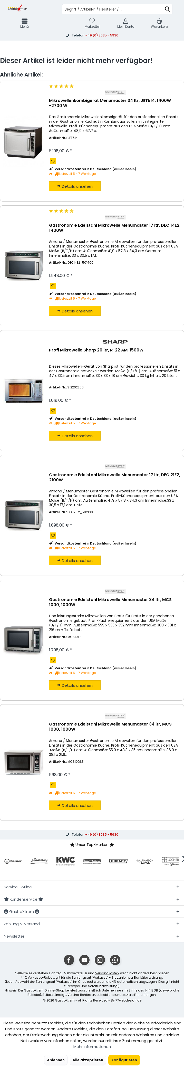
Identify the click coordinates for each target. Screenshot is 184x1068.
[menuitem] (159, 23)
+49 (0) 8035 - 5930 (101, 35)
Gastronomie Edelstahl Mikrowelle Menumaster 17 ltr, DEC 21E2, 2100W (114, 477)
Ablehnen (56, 1060)
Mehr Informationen (92, 1046)
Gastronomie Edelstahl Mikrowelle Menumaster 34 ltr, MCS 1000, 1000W (110, 602)
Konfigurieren (124, 1060)
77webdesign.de (128, 1000)
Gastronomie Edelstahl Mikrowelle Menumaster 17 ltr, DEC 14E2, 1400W (114, 228)
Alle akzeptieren (88, 1060)
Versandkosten (107, 973)
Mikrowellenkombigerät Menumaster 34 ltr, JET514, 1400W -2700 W (110, 103)
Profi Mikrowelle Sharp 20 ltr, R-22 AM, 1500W (96, 350)
